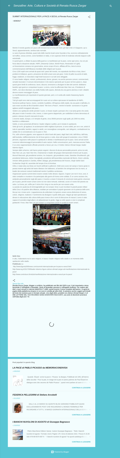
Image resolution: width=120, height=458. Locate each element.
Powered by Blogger (60, 452)
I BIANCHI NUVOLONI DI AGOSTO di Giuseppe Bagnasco (41, 422)
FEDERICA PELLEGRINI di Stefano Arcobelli (35, 395)
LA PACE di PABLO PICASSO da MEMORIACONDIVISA (40, 368)
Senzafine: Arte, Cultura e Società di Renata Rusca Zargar (49, 5)
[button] (89, 17)
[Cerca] (110, 6)
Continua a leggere (81, 388)
